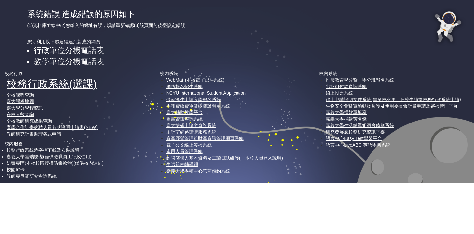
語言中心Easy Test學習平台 (354, 138)
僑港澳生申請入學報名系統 (193, 99)
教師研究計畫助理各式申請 (34, 133)
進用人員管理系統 (184, 151)
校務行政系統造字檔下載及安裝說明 (43, 150)
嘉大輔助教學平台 (184, 112)
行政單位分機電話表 (69, 50)
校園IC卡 (16, 169)
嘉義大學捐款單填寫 (346, 112)
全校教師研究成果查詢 (29, 121)
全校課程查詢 (20, 95)
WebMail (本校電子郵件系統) (195, 80)
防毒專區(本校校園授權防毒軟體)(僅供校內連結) (55, 163)
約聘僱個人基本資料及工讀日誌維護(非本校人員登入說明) (224, 158)
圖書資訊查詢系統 (184, 119)
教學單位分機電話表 (69, 61)
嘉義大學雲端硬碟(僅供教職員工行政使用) (49, 156)
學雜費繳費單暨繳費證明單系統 (198, 106)
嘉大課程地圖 (20, 101)
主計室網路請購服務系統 (191, 132)
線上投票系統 (339, 93)
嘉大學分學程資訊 (25, 107)
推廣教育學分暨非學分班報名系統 (360, 80)
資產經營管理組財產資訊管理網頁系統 (205, 138)
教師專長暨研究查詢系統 (32, 176)
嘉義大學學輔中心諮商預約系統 (198, 171)
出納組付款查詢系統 (346, 86)
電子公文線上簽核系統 (189, 145)
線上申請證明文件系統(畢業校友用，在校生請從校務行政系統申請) (393, 99)
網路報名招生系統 (184, 86)
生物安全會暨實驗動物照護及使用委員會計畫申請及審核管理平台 (392, 106)
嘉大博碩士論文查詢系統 (191, 125)
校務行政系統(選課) (52, 84)
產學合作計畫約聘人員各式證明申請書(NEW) (52, 127)
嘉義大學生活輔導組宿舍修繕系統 (360, 125)
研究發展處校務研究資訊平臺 (355, 132)
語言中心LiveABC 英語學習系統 (358, 145)
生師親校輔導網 (182, 164)
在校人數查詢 (20, 114)
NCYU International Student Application (206, 93)
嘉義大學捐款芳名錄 (346, 119)
